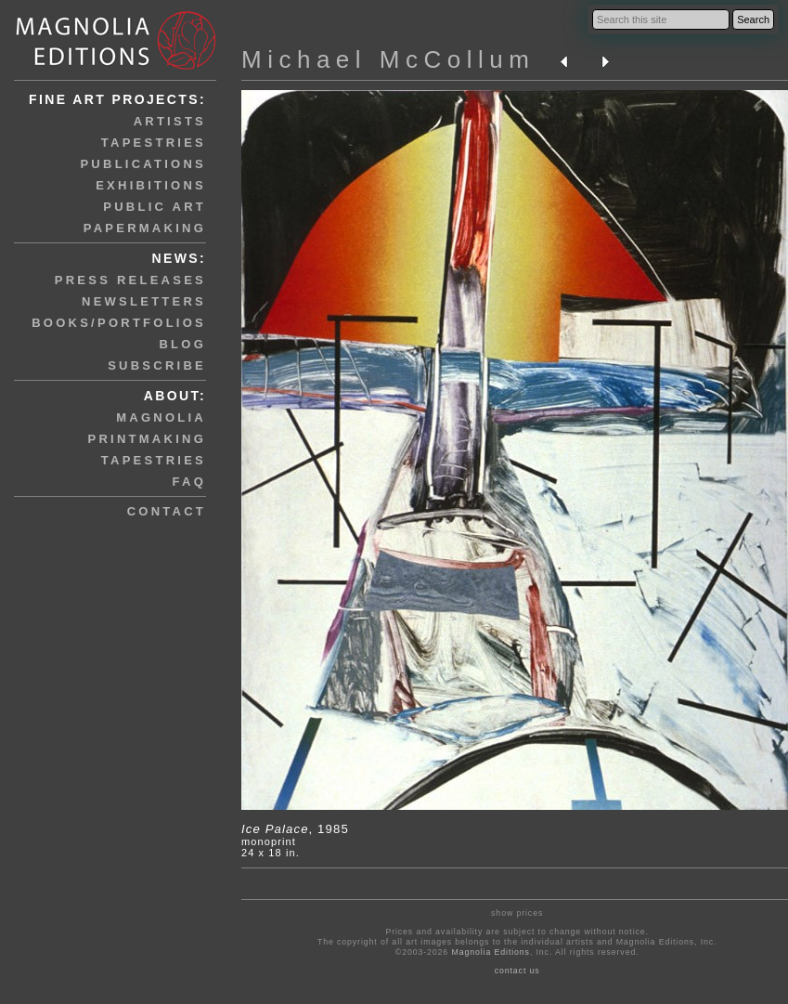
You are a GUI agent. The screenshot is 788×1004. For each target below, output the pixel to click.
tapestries (153, 143)
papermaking (145, 228)
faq (189, 482)
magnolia (161, 417)
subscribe (157, 365)
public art (154, 207)
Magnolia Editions (490, 952)
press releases (130, 280)
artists (170, 121)
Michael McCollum (388, 59)
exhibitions (151, 185)
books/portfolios (119, 323)
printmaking (147, 439)
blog (182, 344)
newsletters (144, 301)
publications (143, 164)
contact (166, 511)
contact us (517, 970)
